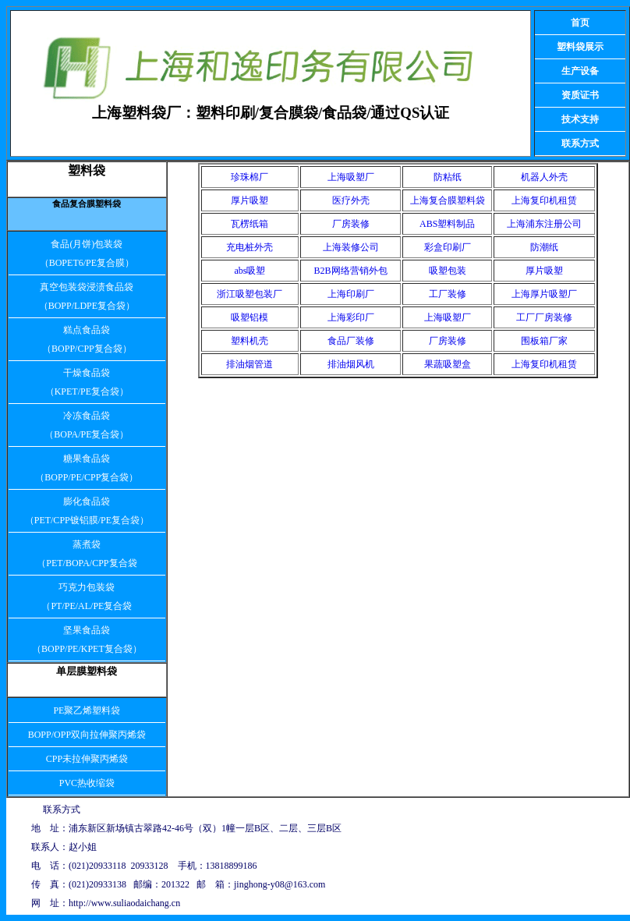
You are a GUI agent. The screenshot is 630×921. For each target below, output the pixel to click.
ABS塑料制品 (447, 223)
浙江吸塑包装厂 (249, 294)
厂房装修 (351, 223)
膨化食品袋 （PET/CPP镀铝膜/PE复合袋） (87, 511)
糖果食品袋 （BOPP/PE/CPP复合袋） (86, 468)
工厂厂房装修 (544, 317)
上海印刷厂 (350, 294)
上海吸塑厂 (350, 177)
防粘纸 (448, 177)
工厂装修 (447, 294)
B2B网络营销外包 (351, 270)
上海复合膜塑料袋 (447, 200)
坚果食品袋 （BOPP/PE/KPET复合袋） (87, 639)
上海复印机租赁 (544, 200)
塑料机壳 (249, 340)
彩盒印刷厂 (447, 247)
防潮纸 (544, 247)
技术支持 (580, 119)
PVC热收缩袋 (87, 783)
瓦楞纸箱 (249, 223)
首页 (580, 22)
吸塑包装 (447, 270)
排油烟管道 (249, 364)
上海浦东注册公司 (544, 223)
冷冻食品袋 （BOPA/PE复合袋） (86, 425)
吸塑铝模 (249, 317)
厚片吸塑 (249, 200)
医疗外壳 (351, 200)
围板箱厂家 (544, 340)
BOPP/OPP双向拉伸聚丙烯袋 (87, 734)
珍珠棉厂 (249, 177)
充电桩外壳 (249, 247)
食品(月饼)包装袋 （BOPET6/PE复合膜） (87, 253)
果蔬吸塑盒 (447, 364)
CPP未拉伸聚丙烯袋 (87, 758)
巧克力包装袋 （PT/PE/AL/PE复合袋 (86, 596)
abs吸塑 (249, 270)
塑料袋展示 (580, 46)
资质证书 (580, 95)
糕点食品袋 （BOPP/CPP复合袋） (87, 339)
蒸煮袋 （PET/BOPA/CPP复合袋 (86, 554)
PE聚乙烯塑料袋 (86, 710)
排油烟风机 (350, 364)
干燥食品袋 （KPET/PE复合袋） (87, 382)
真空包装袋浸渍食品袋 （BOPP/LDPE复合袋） (87, 296)
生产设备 (580, 71)
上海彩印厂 (350, 317)
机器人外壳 (544, 177)
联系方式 (580, 143)
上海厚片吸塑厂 (544, 294)
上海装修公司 (351, 247)
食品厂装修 (350, 340)
